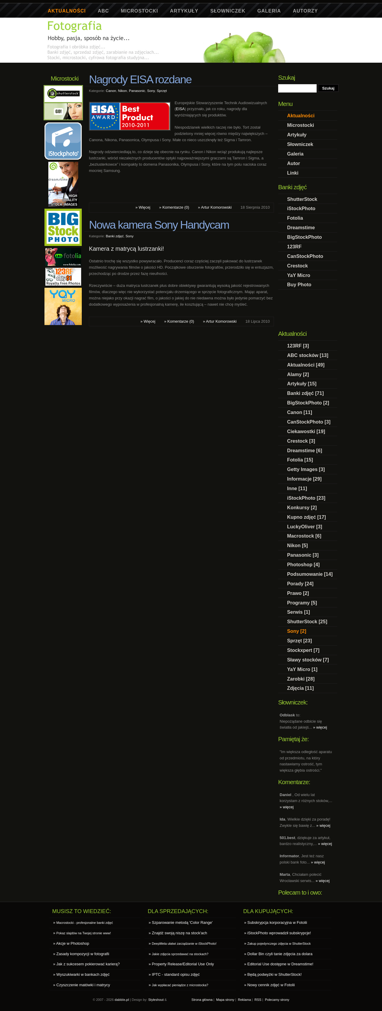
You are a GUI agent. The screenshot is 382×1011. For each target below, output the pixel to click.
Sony (151, 91)
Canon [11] (299, 412)
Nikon (122, 91)
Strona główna (202, 999)
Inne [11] (297, 488)
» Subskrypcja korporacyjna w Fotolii (275, 922)
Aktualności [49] (306, 364)
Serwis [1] (298, 612)
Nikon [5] (297, 545)
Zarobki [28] (301, 678)
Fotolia (295, 218)
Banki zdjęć (115, 236)
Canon (111, 91)
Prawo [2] (298, 593)
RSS (258, 999)
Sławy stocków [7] (308, 659)
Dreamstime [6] (304, 450)
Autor (293, 163)
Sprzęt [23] (299, 640)
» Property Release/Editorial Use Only (181, 964)
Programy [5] (302, 602)
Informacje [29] (304, 478)
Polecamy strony (277, 999)
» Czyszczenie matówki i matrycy (81, 985)
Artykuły (184, 10)
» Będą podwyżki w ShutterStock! (273, 974)
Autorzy (305, 10)
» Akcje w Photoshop (71, 943)
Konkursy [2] (302, 507)
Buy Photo (299, 284)
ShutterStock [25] (307, 621)
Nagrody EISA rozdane (140, 79)
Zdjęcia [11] (300, 688)
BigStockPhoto (304, 237)
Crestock (297, 265)
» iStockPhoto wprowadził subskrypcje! (277, 933)
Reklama (244, 999)
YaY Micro (298, 275)
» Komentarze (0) (174, 207)
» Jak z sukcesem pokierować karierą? (86, 964)
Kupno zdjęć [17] (306, 517)
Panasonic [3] (303, 555)
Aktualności (67, 10)
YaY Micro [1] (302, 669)
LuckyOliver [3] (304, 526)
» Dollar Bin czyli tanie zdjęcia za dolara (278, 954)
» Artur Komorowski (215, 207)
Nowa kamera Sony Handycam (159, 224)
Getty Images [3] (306, 469)
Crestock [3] (301, 441)
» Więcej (142, 207)
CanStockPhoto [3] (308, 421)
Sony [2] (296, 631)
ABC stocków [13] (307, 355)
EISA (180, 109)
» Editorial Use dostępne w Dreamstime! (278, 964)
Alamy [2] (298, 374)
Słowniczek (228, 10)
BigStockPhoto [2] (308, 402)
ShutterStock (302, 199)
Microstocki (139, 10)
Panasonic (137, 91)
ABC (103, 10)
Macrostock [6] (304, 535)
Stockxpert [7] (303, 650)
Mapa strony (225, 999)
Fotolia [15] (300, 459)
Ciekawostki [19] (306, 431)
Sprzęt (162, 91)
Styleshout (156, 999)
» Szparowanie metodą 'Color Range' (181, 922)
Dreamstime (301, 227)
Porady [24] (300, 583)
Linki (292, 173)
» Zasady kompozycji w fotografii (81, 954)
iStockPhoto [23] (306, 498)
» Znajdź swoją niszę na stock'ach (178, 933)
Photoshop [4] (303, 564)
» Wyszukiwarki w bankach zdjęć (81, 974)
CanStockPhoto (305, 256)
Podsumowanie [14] (310, 574)
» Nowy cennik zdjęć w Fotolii (269, 985)
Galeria (269, 10)
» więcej (320, 727)
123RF (294, 246)
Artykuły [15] (301, 383)
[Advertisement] (155, 65)
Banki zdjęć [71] (305, 393)
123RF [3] (298, 345)
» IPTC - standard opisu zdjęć (174, 974)
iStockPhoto (301, 208)
